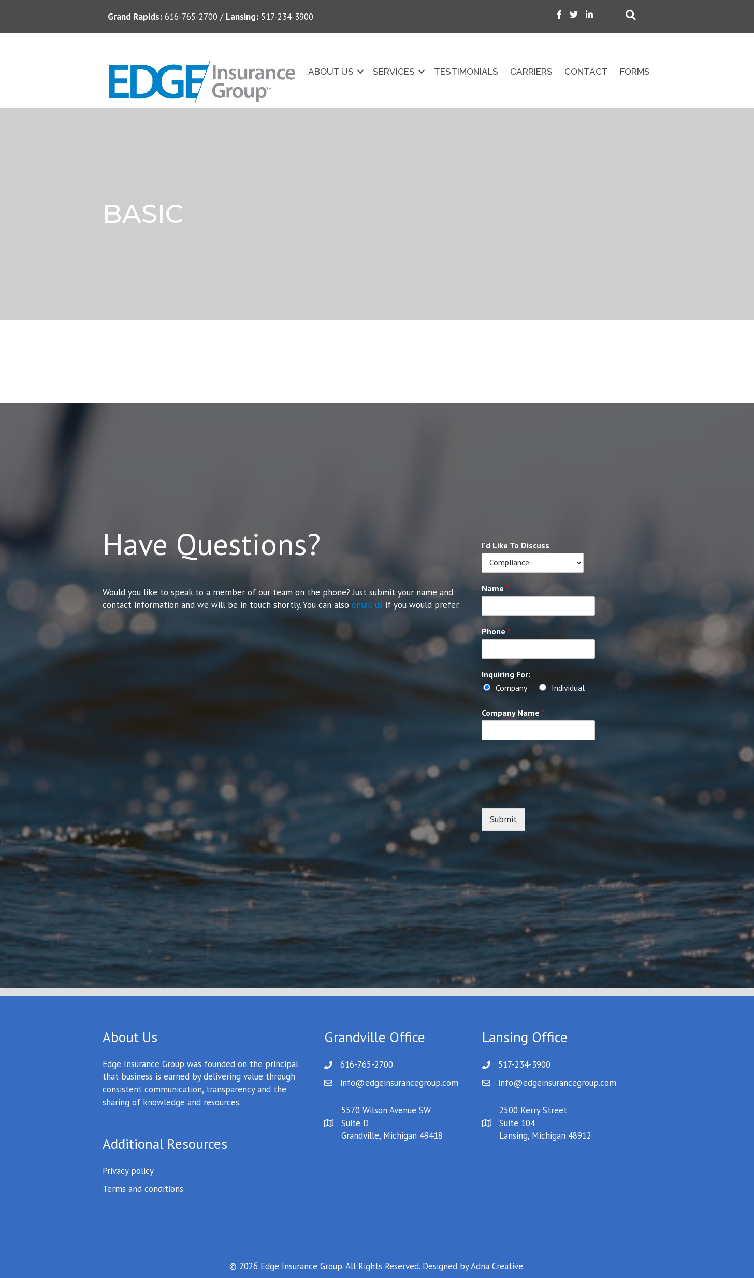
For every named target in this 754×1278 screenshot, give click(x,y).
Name (495, 588)
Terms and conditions (143, 1189)
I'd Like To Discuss (515, 545)
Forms (635, 71)
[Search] (631, 15)
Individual (568, 688)
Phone (496, 631)
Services (394, 71)
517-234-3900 (524, 1064)
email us (367, 604)
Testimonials (466, 71)
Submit (503, 819)
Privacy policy (128, 1170)
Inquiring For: (506, 674)
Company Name (513, 712)
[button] (360, 72)
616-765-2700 (366, 1064)
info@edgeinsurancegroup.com (399, 1082)
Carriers (531, 71)
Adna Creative (497, 1266)
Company (511, 688)
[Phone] (533, 649)
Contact (586, 71)
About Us (331, 71)
